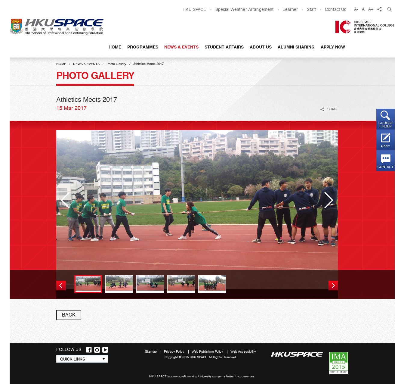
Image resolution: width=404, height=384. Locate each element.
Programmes (142, 47)
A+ (370, 9)
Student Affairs (224, 47)
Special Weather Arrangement (244, 9)
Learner (290, 9)
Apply (385, 146)
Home (115, 47)
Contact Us (335, 9)
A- (356, 9)
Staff (311, 9)
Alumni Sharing (296, 47)
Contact (385, 167)
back (69, 315)
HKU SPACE (194, 9)
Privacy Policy (174, 352)
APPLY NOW (333, 47)
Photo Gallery (116, 64)
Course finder (385, 124)
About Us (261, 47)
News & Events (181, 47)
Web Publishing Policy (208, 352)
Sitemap (151, 352)
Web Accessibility (243, 352)
